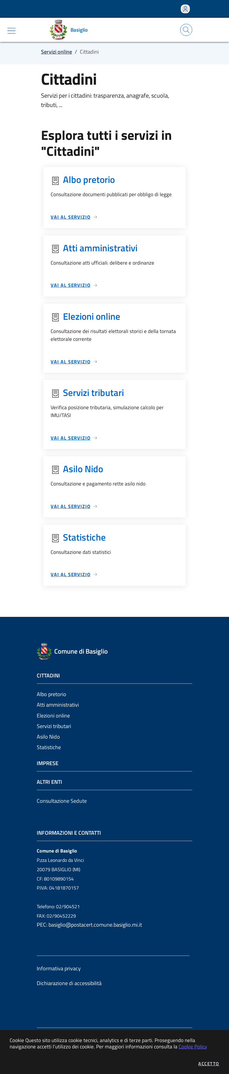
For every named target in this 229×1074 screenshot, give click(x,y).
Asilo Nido (48, 737)
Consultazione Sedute (62, 801)
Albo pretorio (51, 694)
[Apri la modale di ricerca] (186, 30)
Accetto (208, 1063)
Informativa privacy (59, 968)
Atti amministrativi (58, 705)
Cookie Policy (193, 1046)
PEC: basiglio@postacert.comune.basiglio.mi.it (89, 925)
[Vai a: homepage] (70, 30)
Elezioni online (53, 715)
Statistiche (49, 747)
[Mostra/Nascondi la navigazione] (11, 31)
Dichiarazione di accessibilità (69, 983)
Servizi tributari (54, 726)
